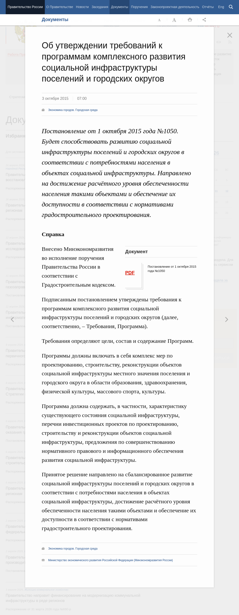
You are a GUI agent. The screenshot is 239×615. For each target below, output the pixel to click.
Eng (221, 7)
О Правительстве (59, 7)
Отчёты (208, 7)
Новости (82, 7)
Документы (119, 7)
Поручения (139, 7)
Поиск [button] (231, 7)
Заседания (100, 7)
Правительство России (25, 7)
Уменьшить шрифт (159, 20)
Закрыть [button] (233, 38)
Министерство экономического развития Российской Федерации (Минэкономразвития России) (110, 560)
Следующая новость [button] (12, 319)
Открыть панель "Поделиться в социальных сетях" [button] (205, 20)
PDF (130, 272)
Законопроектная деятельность (175, 7)
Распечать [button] (190, 20)
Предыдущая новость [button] (226, 319)
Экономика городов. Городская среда (72, 110)
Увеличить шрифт (174, 20)
